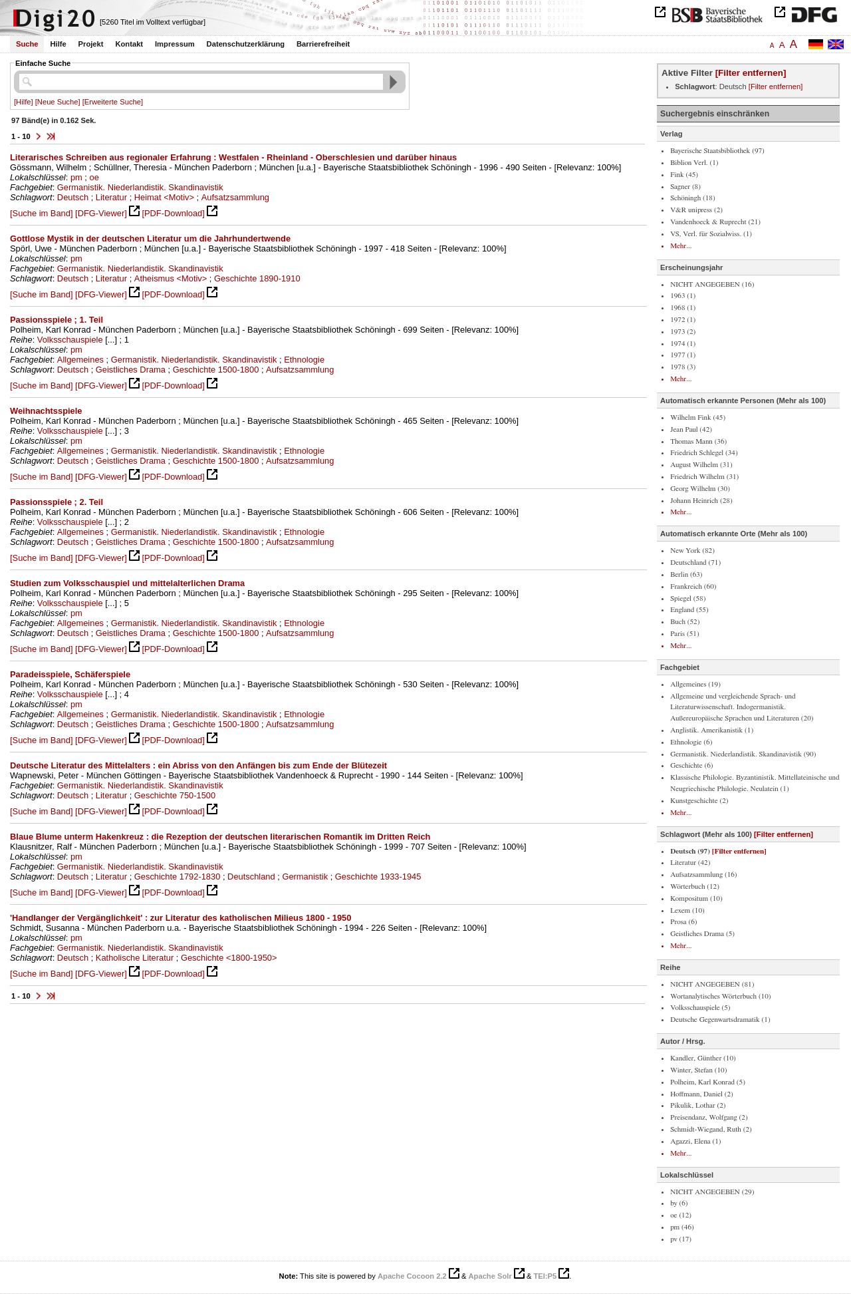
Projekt (91, 44)
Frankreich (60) (693, 586)
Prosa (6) (683, 921)
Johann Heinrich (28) (701, 500)
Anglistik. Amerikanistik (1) (711, 730)
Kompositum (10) (696, 898)
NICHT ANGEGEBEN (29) (712, 1192)
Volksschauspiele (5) (700, 1007)
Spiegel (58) (687, 598)
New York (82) (692, 550)
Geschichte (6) (691, 765)
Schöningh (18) (692, 198)
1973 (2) (682, 331)
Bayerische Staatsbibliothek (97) (717, 150)
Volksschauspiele (70, 340)
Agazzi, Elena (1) (695, 1141)
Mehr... (680, 245)
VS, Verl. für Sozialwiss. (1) (711, 234)
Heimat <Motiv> (164, 197)
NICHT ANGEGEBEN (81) (712, 984)
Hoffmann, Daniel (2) (701, 1094)
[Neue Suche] (57, 102)
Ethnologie (304, 360)
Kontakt (129, 44)
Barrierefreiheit (323, 44)
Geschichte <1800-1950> (229, 958)
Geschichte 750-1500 (174, 795)
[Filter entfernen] (751, 73)
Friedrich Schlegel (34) (704, 452)
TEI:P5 (544, 1276)
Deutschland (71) (695, 562)
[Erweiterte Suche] (112, 102)
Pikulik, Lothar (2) (697, 1105)
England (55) (689, 609)
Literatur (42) (690, 862)
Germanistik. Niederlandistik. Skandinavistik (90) (743, 754)
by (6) (678, 1203)
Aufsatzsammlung (235, 197)
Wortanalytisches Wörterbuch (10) (720, 996)
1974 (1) (682, 343)
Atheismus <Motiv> (170, 278)
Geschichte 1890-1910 (257, 278)
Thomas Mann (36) (698, 441)
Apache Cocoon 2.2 (412, 1276)
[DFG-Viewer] (101, 213)
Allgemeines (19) (695, 684)
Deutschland (251, 877)
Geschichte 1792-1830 (177, 877)
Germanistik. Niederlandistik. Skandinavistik (140, 187)
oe (94, 177)
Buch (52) (684, 621)
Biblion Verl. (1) (694, 162)
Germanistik (305, 877)
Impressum (175, 44)
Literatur (111, 197)
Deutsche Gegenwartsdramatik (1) (720, 1019)
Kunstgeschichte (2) (699, 800)
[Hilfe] (23, 102)
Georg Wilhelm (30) (700, 488)
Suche (27, 44)
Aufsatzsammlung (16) (703, 874)
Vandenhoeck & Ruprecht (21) (715, 222)
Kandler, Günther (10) (703, 1058)
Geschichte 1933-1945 (378, 877)
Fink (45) (684, 174)
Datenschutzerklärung (246, 44)
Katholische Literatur (135, 958)
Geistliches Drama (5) (702, 933)
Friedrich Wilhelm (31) (704, 476)
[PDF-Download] (173, 213)
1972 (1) (682, 319)
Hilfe (58, 44)
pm (76, 177)
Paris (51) (684, 633)
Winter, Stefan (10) (698, 1070)
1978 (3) (682, 367)
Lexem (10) (687, 910)
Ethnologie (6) (691, 742)
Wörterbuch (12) (694, 886)
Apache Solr (490, 1276)
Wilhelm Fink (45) (697, 417)
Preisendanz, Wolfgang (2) (709, 1117)
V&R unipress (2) (696, 210)
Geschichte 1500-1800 (216, 370)
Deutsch (72, 197)
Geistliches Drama (131, 370)
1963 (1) (682, 295)
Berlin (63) (686, 574)
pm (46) (682, 1227)
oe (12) (680, 1215)
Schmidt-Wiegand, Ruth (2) (711, 1129)
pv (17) (680, 1239)
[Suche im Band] (41, 213)
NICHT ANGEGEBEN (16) (712, 284)
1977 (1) (682, 355)
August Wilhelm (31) (701, 464)
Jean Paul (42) (691, 429)
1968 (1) (682, 307)
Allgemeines (80, 360)
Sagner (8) (685, 186)
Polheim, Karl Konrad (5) (707, 1082)
